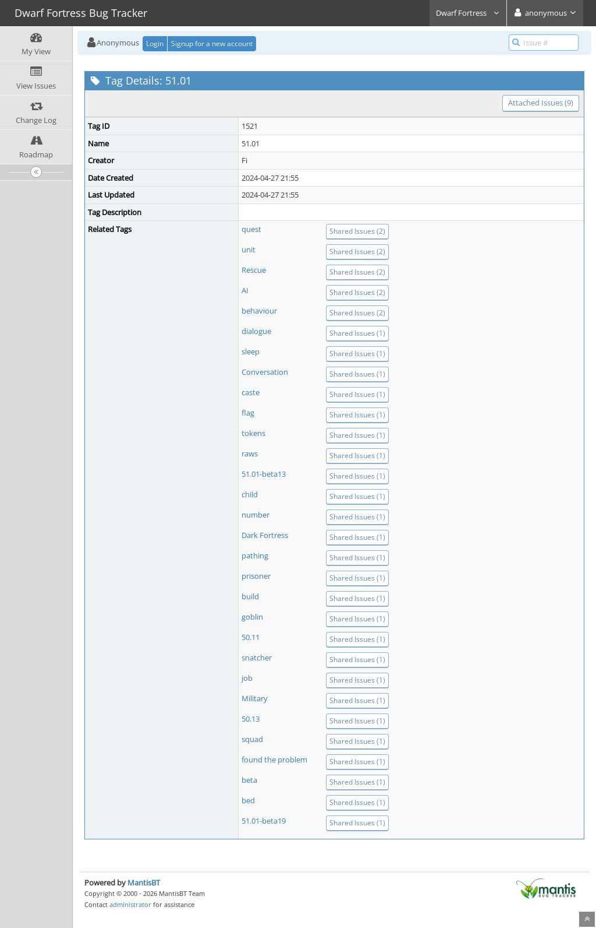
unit (249, 249)
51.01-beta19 (264, 820)
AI (245, 290)
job (247, 678)
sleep (251, 351)
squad (252, 739)
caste (251, 392)
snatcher (257, 657)
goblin (252, 616)
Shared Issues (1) (357, 333)
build (250, 596)
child (250, 494)
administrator (130, 904)
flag (248, 412)
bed (248, 800)
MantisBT (143, 882)
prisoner (256, 576)
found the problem (274, 759)
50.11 (251, 637)
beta (249, 780)
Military (255, 698)
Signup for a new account (212, 43)
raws (250, 453)
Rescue (254, 270)
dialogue (256, 331)
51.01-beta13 (264, 474)
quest (251, 229)
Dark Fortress (265, 535)
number (255, 514)
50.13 (251, 718)
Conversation (265, 372)
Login (155, 43)
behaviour (259, 310)
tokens (253, 433)
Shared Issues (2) (357, 231)
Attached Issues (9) (540, 102)
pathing (255, 555)
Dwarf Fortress (468, 13)
